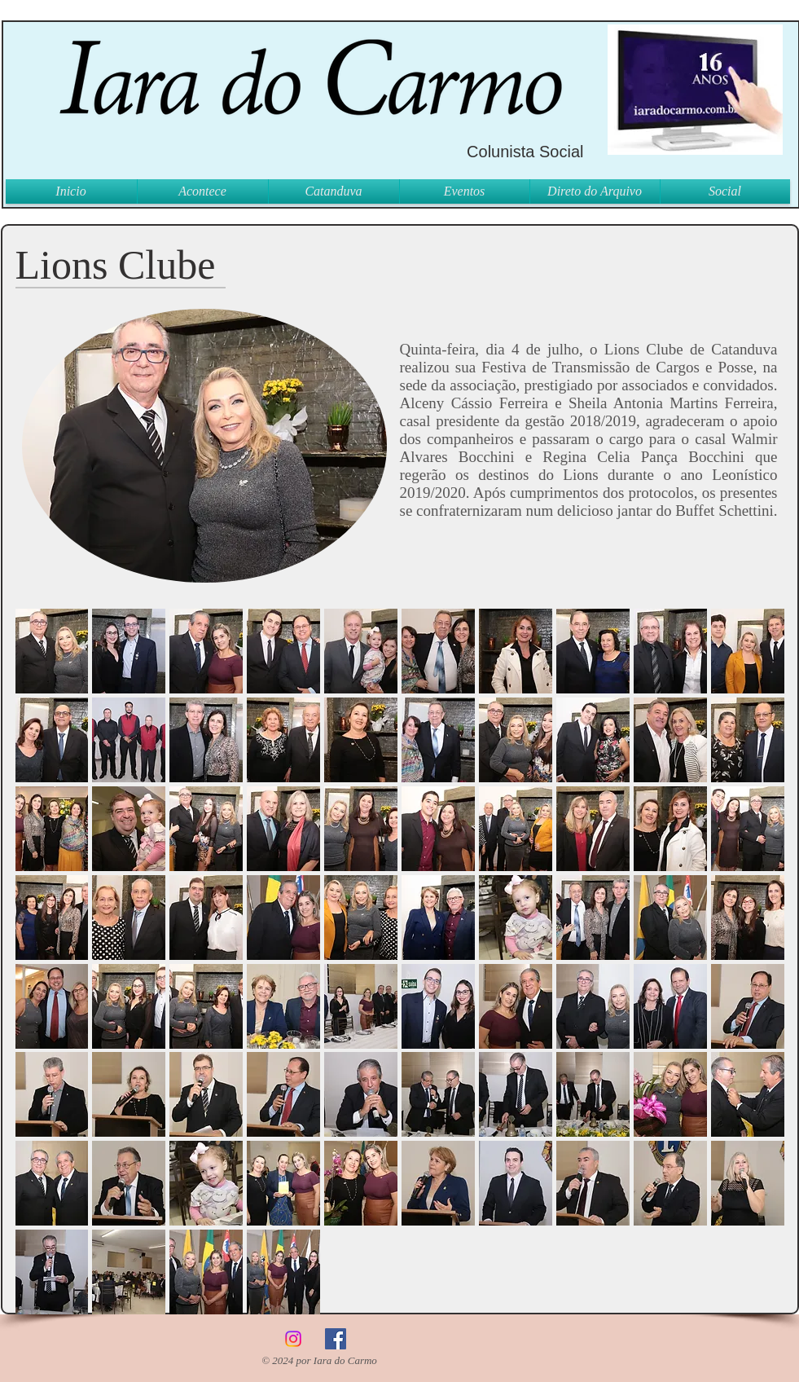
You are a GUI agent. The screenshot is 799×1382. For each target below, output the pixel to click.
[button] (52, 651)
